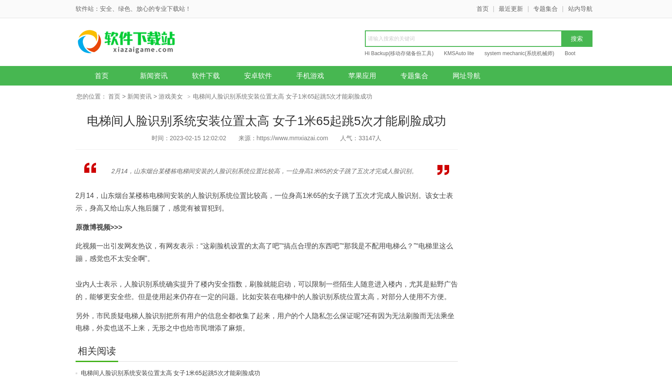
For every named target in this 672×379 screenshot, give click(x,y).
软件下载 (206, 75)
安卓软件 (258, 75)
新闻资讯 (154, 75)
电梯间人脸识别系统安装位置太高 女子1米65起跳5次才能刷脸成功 (170, 372)
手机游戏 (310, 75)
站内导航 (580, 8)
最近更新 (511, 8)
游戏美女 (171, 96)
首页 (483, 8)
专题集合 (545, 8)
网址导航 (466, 75)
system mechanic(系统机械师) (519, 53)
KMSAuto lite (459, 53)
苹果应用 (362, 75)
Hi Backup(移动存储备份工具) (399, 53)
